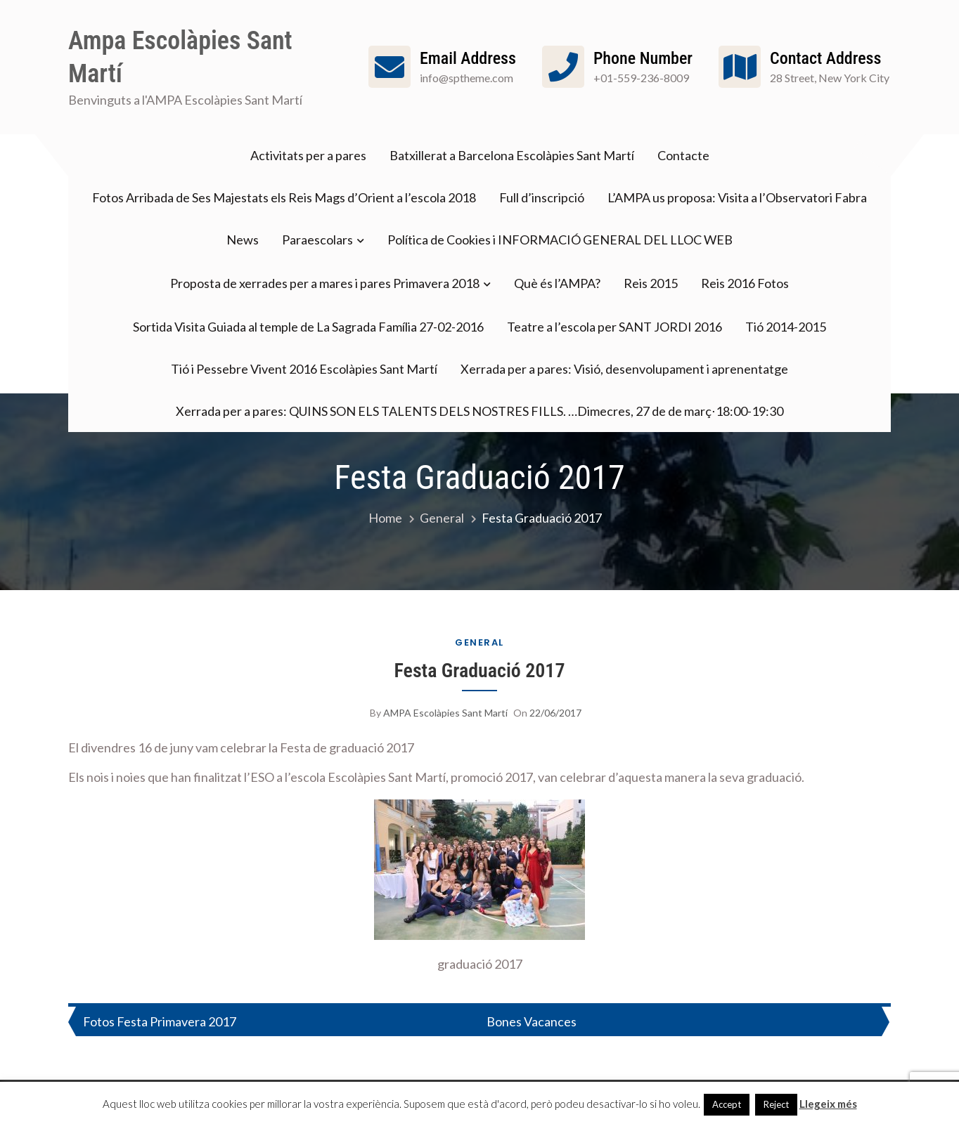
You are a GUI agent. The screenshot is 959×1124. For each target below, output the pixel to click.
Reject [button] (776, 1104)
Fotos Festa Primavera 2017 (159, 1021)
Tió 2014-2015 (785, 326)
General (479, 642)
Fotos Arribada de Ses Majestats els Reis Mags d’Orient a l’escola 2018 (284, 197)
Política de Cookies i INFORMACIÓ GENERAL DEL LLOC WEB (560, 239)
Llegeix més (828, 1103)
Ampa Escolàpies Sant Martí (180, 57)
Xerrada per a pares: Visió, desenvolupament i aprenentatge (624, 369)
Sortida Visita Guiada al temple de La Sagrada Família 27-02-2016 (308, 326)
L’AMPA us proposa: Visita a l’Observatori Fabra (737, 197)
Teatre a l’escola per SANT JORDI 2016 (614, 326)
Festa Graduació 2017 (479, 670)
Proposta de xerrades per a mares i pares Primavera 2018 (325, 283)
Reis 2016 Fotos (745, 283)
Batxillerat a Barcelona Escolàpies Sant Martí (512, 155)
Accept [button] (726, 1104)
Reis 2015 (651, 283)
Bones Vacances (532, 1021)
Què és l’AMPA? (557, 283)
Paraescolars (317, 239)
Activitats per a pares (308, 155)
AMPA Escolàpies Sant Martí (445, 713)
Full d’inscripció (541, 197)
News (242, 239)
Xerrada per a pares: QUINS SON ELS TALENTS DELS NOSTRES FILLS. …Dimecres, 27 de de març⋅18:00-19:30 (479, 411)
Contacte (683, 155)
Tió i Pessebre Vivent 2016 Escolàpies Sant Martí (304, 369)
